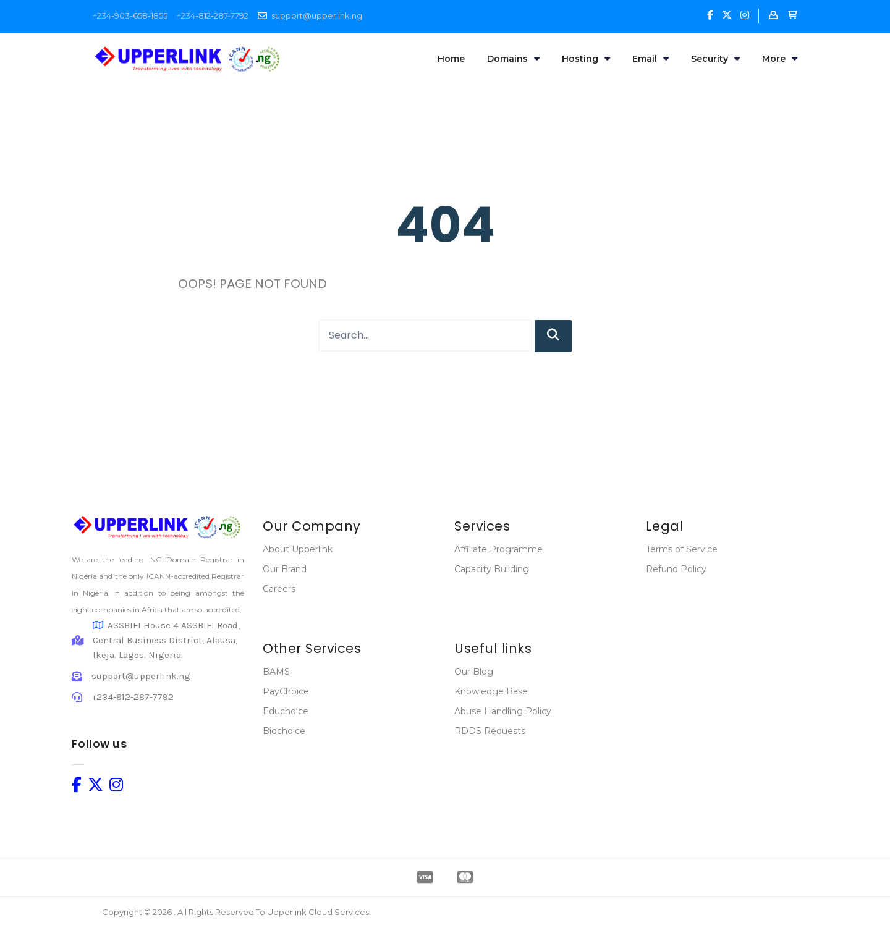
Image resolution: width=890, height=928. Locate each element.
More (779, 58)
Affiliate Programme (498, 549)
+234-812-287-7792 (212, 15)
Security (715, 58)
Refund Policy (676, 569)
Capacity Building (491, 569)
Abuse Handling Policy (502, 711)
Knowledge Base (491, 691)
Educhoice (285, 711)
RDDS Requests (489, 730)
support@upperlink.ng (316, 15)
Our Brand (285, 569)
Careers (279, 588)
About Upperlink (298, 549)
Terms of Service (682, 549)
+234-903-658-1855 (130, 15)
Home (451, 58)
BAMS (276, 671)
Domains (513, 58)
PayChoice (286, 691)
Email (650, 58)
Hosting (586, 58)
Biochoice (284, 730)
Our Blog (473, 671)
